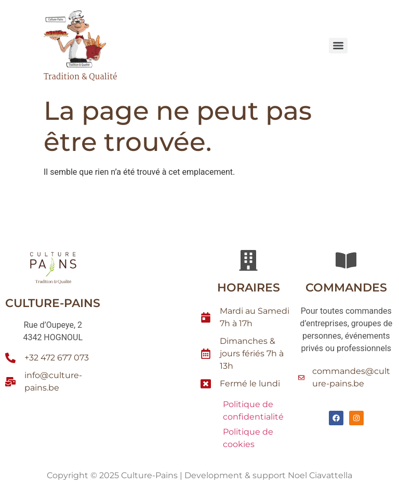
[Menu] (338, 45)
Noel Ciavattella (320, 475)
